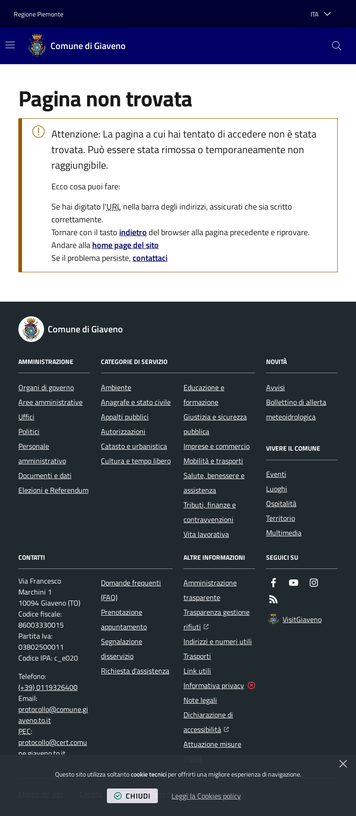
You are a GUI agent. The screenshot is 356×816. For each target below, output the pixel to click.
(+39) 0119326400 (48, 687)
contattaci (150, 258)
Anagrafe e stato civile (136, 402)
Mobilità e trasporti (213, 460)
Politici (28, 431)
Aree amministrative (50, 402)
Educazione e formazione (204, 395)
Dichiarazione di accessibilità (219, 722)
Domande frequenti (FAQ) (131, 590)
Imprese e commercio (217, 446)
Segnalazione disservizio (121, 649)
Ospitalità (281, 503)
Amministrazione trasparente (210, 590)
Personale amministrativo (42, 453)
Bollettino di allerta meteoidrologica (296, 409)
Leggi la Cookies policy (206, 795)
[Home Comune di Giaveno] (77, 45)
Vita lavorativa (206, 534)
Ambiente (116, 387)
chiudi (132, 795)
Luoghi (276, 488)
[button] (336, 45)
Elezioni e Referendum (53, 490)
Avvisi (275, 387)
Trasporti (197, 656)
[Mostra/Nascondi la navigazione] (10, 44)
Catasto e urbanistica (134, 446)
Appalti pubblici (125, 416)
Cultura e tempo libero (136, 460)
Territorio (280, 518)
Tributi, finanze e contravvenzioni (210, 512)
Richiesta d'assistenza (135, 670)
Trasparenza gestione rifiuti (219, 619)
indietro (133, 232)
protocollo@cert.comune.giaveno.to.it (52, 748)
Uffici (26, 416)
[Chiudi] (343, 763)
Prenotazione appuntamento (124, 619)
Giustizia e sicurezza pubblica (215, 424)
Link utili (197, 670)
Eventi (276, 474)
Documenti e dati (45, 475)
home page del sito (125, 245)
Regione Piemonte (38, 14)
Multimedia (283, 532)
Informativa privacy (214, 685)
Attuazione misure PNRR (212, 751)
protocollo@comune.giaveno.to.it (53, 715)
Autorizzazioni (123, 431)
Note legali (200, 700)
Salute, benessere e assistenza (214, 483)
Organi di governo (46, 387)
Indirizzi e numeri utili (218, 641)
